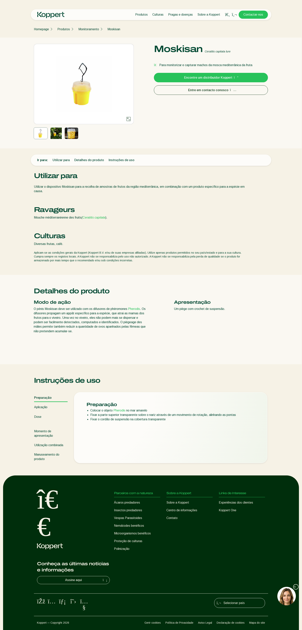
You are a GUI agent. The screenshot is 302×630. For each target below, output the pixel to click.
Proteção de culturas (128, 541)
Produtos (141, 14)
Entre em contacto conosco (211, 90)
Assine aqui (86, 580)
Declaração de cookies (231, 622)
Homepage (41, 29)
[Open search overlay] (227, 14)
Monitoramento (88, 29)
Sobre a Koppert (208, 14)
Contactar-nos (253, 14)
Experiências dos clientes (236, 502)
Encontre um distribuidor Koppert (211, 77)
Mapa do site (257, 622)
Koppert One (227, 510)
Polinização (121, 548)
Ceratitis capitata (93, 217)
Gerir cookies (152, 622)
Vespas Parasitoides (128, 518)
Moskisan (113, 29)
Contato (172, 518)
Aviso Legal (205, 622)
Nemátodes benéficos (129, 525)
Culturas (158, 14)
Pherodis (134, 308)
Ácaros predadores (127, 502)
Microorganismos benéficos (132, 533)
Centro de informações (181, 510)
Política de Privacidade (179, 622)
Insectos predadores (128, 510)
